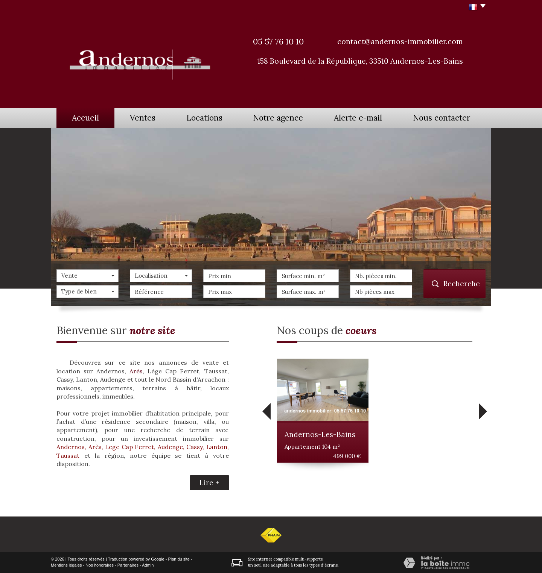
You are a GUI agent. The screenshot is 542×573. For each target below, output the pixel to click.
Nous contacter (441, 118)
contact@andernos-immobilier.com (400, 41)
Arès (136, 371)
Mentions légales (66, 565)
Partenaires (128, 565)
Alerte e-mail (358, 118)
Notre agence (278, 118)
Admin (148, 565)
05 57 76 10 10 (278, 41)
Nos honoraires (99, 565)
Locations (204, 118)
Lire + (209, 482)
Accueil (85, 118)
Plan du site (178, 559)
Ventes (142, 118)
